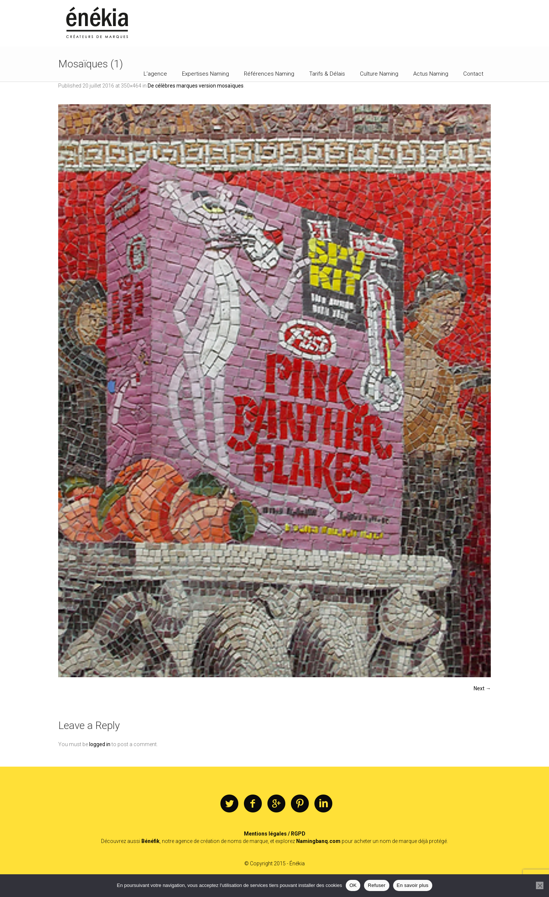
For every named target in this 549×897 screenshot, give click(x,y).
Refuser (376, 885)
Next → (482, 688)
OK (353, 885)
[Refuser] (539, 885)
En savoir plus (413, 885)
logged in (99, 744)
